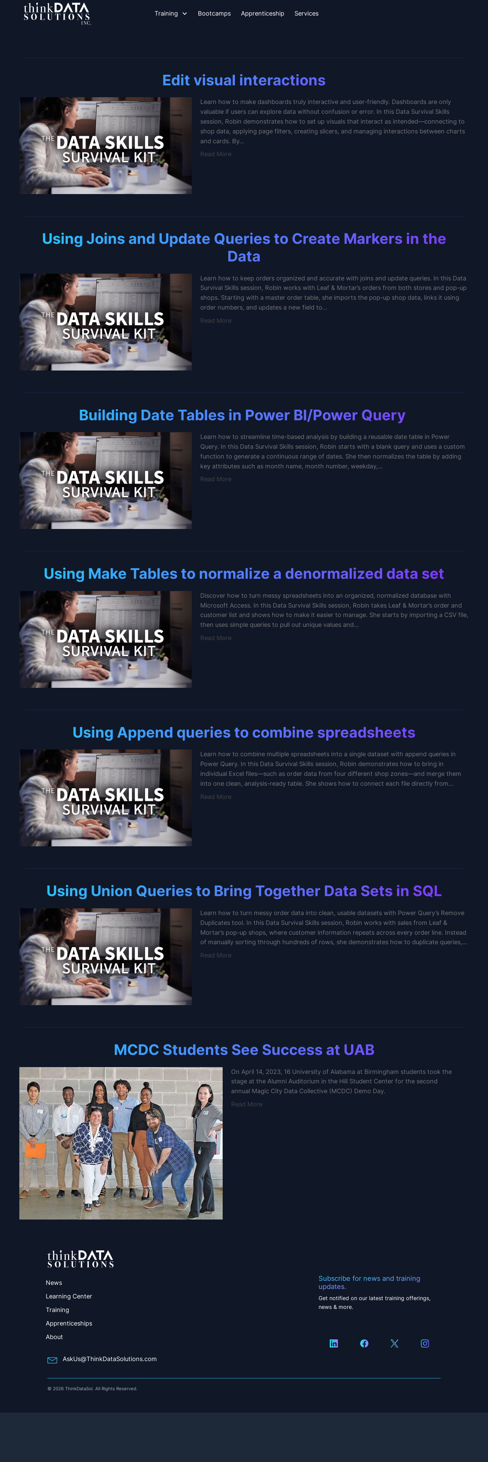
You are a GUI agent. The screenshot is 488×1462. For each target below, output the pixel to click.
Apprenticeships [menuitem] (69, 1323)
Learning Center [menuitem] (69, 1296)
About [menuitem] (54, 1336)
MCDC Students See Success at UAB (244, 1049)
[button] (184, 14)
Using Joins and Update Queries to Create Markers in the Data (244, 247)
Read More (215, 153)
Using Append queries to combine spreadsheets (244, 732)
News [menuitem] (54, 1282)
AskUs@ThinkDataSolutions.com (110, 1358)
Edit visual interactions (244, 80)
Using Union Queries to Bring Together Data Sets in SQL (244, 890)
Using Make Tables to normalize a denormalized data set (244, 573)
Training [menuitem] (57, 1309)
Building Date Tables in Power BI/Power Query (244, 415)
